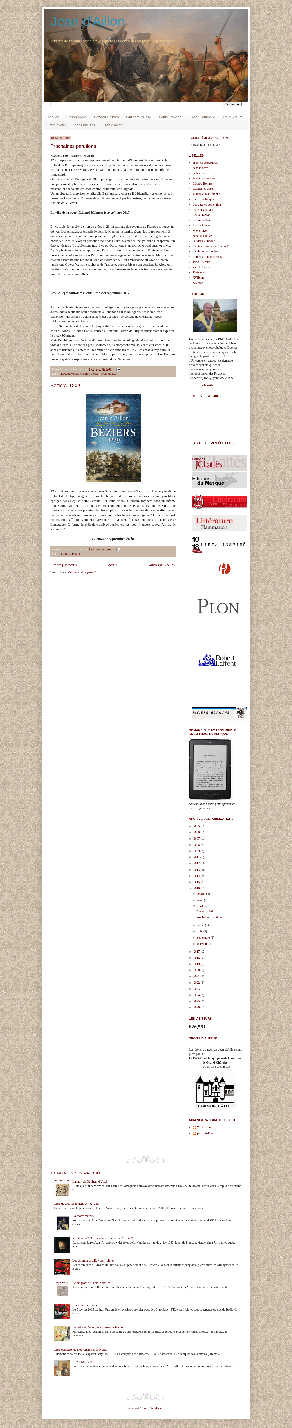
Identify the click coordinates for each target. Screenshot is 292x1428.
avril (200, 906)
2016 (197, 888)
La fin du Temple (203, 199)
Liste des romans (203, 209)
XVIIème (198, 277)
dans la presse (201, 167)
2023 (197, 988)
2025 (197, 1001)
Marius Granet (202, 225)
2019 (197, 964)
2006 (197, 832)
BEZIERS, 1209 (82, 1362)
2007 (197, 838)
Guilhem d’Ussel (89, 373)
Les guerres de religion (207, 204)
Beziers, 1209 (65, 385)
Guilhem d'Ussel (139, 117)
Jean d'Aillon (87, 21)
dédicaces (199, 173)
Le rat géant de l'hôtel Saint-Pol (91, 1283)
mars (200, 900)
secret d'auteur (202, 267)
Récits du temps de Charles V (211, 246)
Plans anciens (84, 125)
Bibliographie (76, 117)
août (200, 931)
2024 (197, 995)
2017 (197, 951)
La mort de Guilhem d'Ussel (89, 1181)
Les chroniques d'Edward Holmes (93, 1260)
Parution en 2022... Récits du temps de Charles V (102, 1238)
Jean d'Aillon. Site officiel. (147, 1408)
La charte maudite (83, 1216)
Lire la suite (205, 385)
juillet (201, 925)
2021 (197, 976)
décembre (203, 943)
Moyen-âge (200, 230)
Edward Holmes (106, 117)
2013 (197, 869)
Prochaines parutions (73, 146)
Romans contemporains (207, 256)
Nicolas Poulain (202, 236)
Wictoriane (204, 1127)
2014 (197, 876)
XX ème (198, 283)
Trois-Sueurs (233, 117)
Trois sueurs (200, 272)
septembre (204, 937)
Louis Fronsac (170, 117)
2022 (197, 982)
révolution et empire (205, 251)
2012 (197, 863)
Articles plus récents (64, 565)
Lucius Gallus (201, 220)
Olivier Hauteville (202, 117)
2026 (197, 1007)
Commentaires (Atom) (82, 572)
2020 (197, 970)
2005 (197, 826)
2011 (197, 857)
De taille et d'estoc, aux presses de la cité (97, 1327)
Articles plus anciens (162, 565)
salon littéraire (201, 262)
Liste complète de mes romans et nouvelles (80, 1349)
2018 (197, 957)
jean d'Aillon (205, 1133)
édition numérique (204, 178)
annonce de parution (205, 162)
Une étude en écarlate (85, 1305)
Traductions (57, 125)
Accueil (53, 117)
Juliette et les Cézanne (206, 194)
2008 (197, 844)
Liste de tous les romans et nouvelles (77, 1203)
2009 (197, 851)
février (201, 893)
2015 (197, 882)
